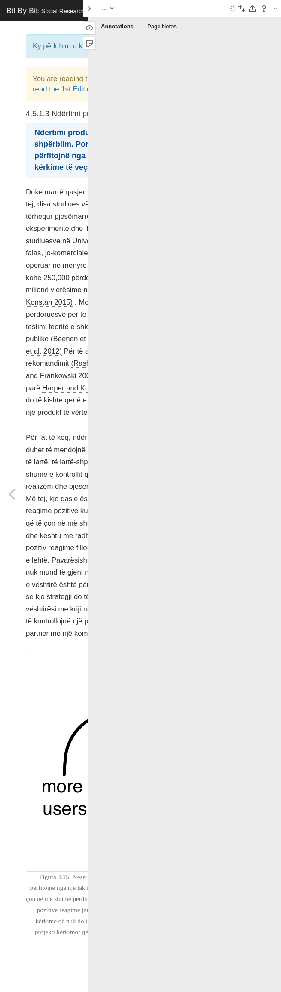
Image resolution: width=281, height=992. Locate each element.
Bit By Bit (69, 10)
